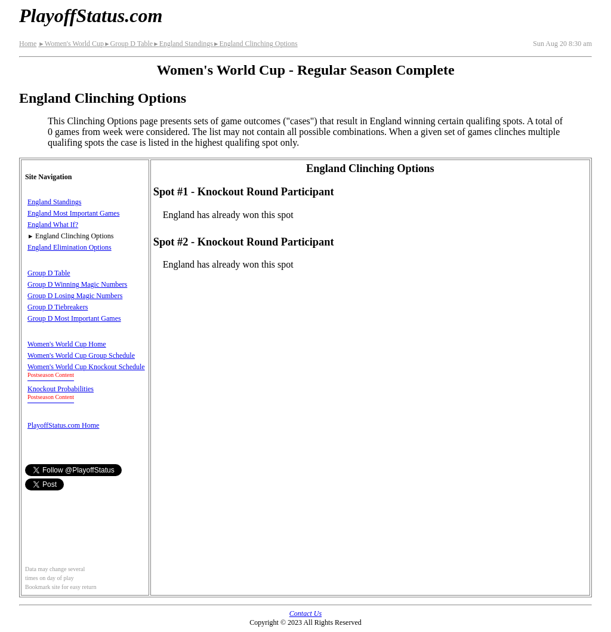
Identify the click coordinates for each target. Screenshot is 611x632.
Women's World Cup (71, 43)
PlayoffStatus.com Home (63, 425)
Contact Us (305, 613)
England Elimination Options (69, 247)
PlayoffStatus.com (90, 15)
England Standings (183, 43)
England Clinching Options (255, 43)
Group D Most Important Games (74, 318)
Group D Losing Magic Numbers (74, 296)
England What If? (52, 224)
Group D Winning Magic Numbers (77, 284)
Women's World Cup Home (66, 344)
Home (27, 43)
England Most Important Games (73, 213)
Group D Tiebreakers (57, 307)
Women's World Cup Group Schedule (81, 355)
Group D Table (128, 43)
